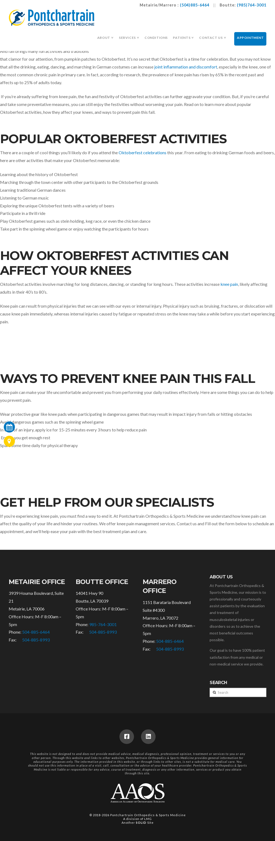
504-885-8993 (36, 639)
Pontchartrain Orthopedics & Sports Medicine (148, 815)
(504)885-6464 (194, 5)
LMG (148, 819)
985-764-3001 (103, 624)
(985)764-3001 (251, 5)
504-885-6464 (36, 631)
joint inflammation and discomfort (185, 66)
